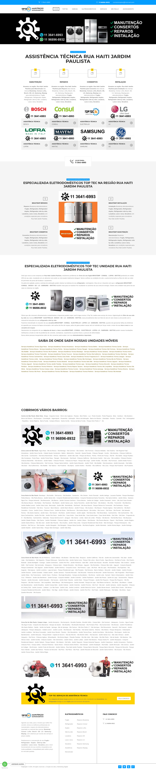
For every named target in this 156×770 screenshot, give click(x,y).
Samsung (48, 731)
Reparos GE (81, 736)
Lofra (29, 731)
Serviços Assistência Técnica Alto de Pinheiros (107, 359)
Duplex (33, 742)
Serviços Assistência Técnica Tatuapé (76, 349)
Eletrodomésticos (89, 9)
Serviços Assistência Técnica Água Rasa (34, 346)
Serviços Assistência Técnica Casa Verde (57, 356)
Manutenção (69, 752)
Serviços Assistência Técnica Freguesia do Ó (85, 356)
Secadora (41, 745)
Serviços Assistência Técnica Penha (51, 349)
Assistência (68, 748)
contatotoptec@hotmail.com (124, 2)
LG (42, 731)
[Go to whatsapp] (4, 764)
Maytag (23, 733)
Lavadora (24, 745)
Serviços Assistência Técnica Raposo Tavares (68, 366)
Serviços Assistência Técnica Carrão (110, 346)
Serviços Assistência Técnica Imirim (120, 351)
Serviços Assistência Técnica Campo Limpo (40, 369)
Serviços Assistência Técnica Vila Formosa (102, 349)
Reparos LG (81, 740)
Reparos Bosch (82, 732)
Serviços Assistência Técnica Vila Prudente (43, 351)
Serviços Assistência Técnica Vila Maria (114, 354)
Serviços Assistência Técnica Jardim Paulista (47, 364)
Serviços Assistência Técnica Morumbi (98, 364)
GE (39, 731)
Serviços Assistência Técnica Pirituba (51, 359)
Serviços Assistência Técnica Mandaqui (70, 351)
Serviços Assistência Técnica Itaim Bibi (80, 361)
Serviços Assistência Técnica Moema (116, 369)
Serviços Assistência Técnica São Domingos (78, 359)
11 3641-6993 (46, 2)
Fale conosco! (123, 698)
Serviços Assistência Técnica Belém (86, 346)
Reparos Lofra (81, 728)
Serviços (103, 9)
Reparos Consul (82, 724)
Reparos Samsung (83, 744)
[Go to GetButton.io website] (5, 768)
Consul (23, 731)
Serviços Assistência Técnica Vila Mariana (55, 371)
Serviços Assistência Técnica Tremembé (34, 354)
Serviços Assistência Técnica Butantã (55, 361)
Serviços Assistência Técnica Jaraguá (113, 356)
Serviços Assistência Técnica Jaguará (106, 361)
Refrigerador (25, 742)
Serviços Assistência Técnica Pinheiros (40, 366)
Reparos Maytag (82, 748)
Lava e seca (33, 745)
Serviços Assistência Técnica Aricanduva (61, 346)
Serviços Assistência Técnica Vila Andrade (108, 371)
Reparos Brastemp (83, 720)
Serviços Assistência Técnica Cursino (67, 369)
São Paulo (115, 9)
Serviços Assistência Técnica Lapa (74, 364)
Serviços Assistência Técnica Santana (96, 351)
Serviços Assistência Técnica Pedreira (81, 371)
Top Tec (65, 9)
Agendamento (128, 9)
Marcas (75, 9)
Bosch (34, 731)
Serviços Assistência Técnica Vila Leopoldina (98, 366)
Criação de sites (51, 767)
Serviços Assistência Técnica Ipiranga (91, 369)
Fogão (46, 740)
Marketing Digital (62, 767)
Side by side (41, 742)
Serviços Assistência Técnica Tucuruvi (60, 354)
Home (56, 9)
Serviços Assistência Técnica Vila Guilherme (87, 354)
